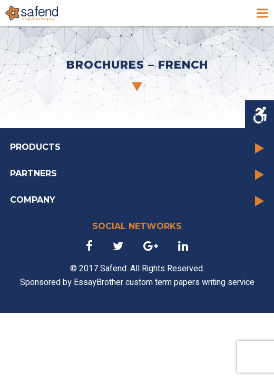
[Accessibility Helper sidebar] (259, 115)
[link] (31, 13)
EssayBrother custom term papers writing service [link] (164, 282)
